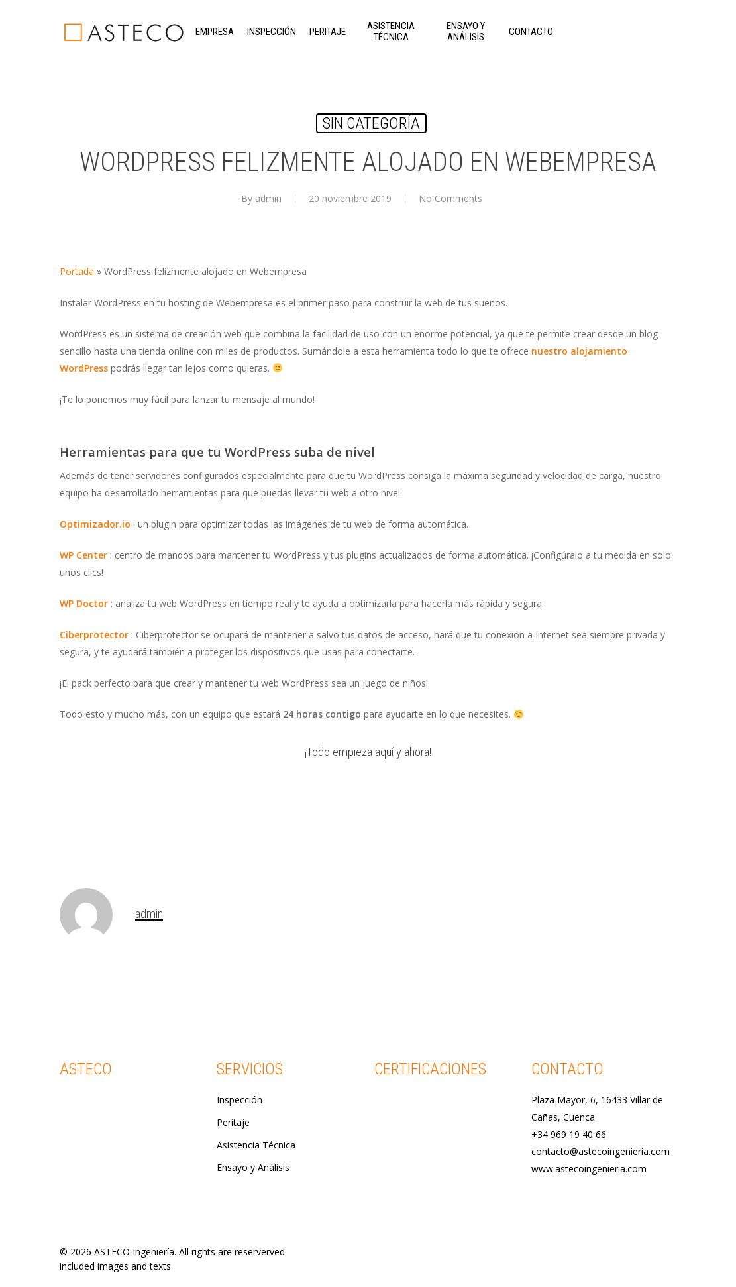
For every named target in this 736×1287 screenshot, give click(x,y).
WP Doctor (84, 603)
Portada (77, 271)
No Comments (450, 198)
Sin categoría (371, 123)
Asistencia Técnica (256, 1145)
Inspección (239, 1099)
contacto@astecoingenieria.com (600, 1151)
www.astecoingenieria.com (589, 1168)
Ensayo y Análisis (253, 1167)
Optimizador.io (95, 524)
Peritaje (233, 1122)
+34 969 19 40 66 (568, 1134)
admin (268, 198)
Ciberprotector (94, 634)
